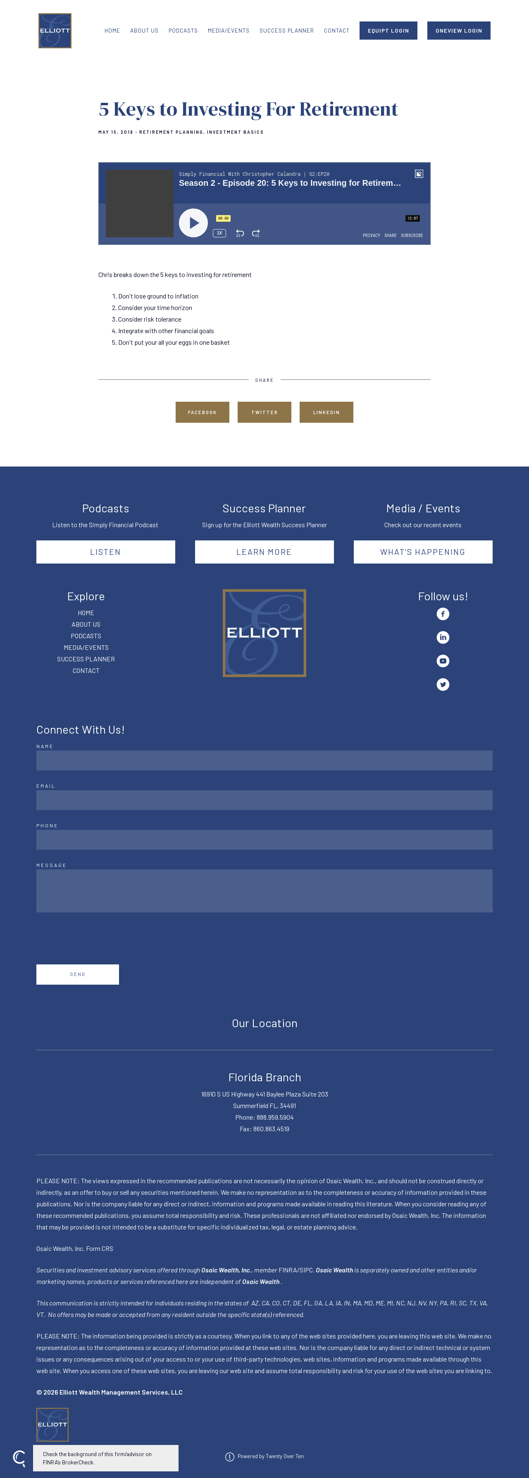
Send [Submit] (78, 974)
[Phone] (264, 840)
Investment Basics (235, 132)
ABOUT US (144, 30)
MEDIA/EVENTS (229, 30)
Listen (105, 552)
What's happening (423, 552)
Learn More (264, 552)
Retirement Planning (171, 132)
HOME (112, 30)
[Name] (264, 760)
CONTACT (337, 30)
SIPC (306, 1270)
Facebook (202, 412)
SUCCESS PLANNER (287, 30)
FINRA (288, 1270)
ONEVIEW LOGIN (459, 30)
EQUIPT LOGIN (388, 30)
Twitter (264, 412)
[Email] (264, 800)
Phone (47, 825)
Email (46, 786)
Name (45, 746)
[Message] (264, 890)
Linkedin (326, 412)
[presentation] (99, 938)
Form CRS (99, 1248)
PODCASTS (183, 30)
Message (51, 865)
